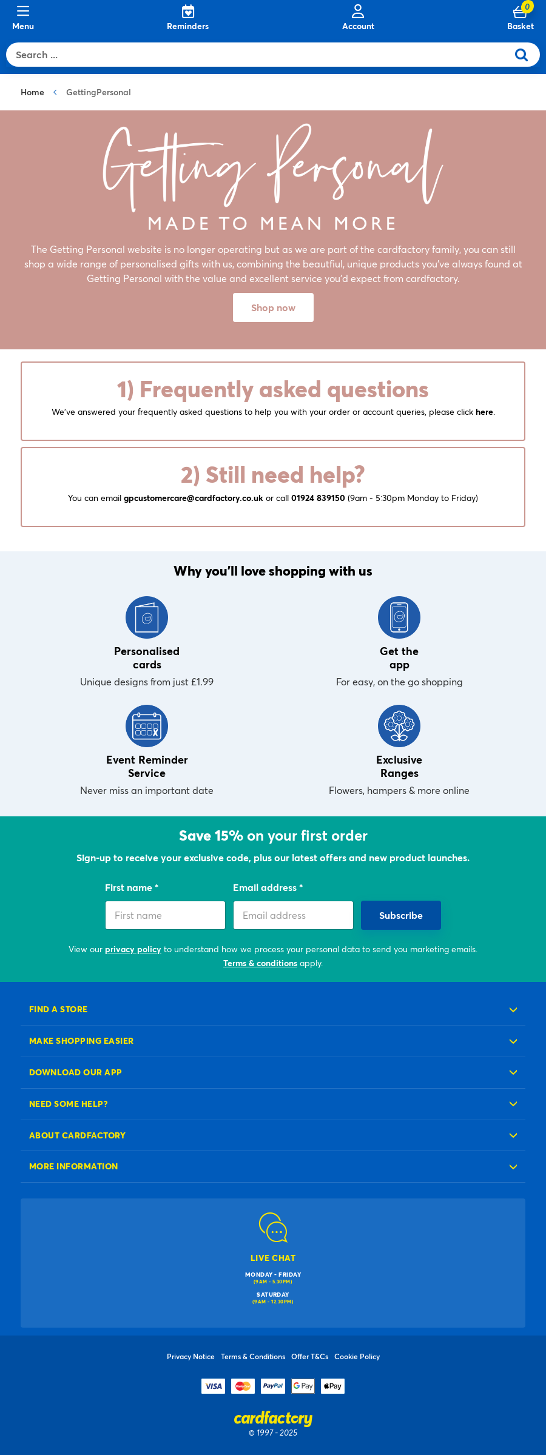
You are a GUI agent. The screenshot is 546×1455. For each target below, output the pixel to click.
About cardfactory (77, 1135)
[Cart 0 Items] (520, 18)
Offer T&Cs (309, 1356)
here (484, 411)
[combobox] (259, 54)
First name (130, 887)
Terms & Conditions (253, 1356)
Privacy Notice (191, 1356)
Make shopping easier (81, 1040)
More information (73, 1166)
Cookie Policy (357, 1356)
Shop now (273, 307)
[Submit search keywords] (526, 54)
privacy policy (133, 949)
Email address (266, 887)
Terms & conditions (260, 963)
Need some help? (68, 1103)
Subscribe (401, 915)
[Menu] (23, 18)
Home (32, 92)
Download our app (76, 1072)
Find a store (58, 1009)
